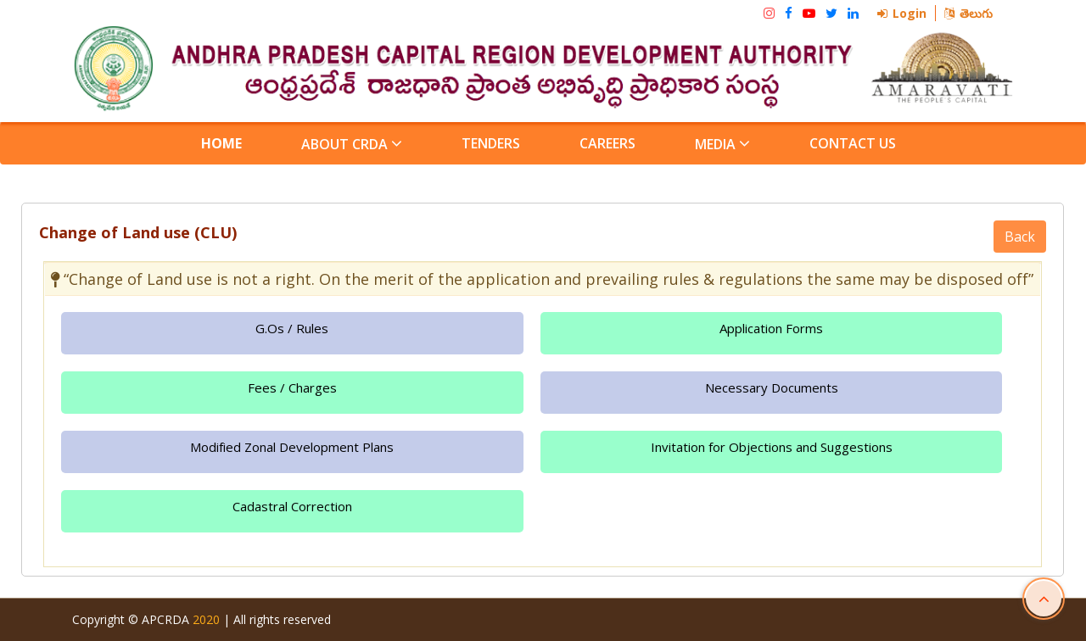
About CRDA (351, 144)
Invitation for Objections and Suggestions (772, 446)
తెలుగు (968, 13)
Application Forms (771, 328)
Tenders (491, 143)
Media (722, 144)
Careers (607, 143)
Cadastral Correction (292, 506)
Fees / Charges (292, 387)
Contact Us (852, 143)
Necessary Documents (771, 387)
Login (901, 13)
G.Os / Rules (291, 328)
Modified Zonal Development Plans (292, 446)
